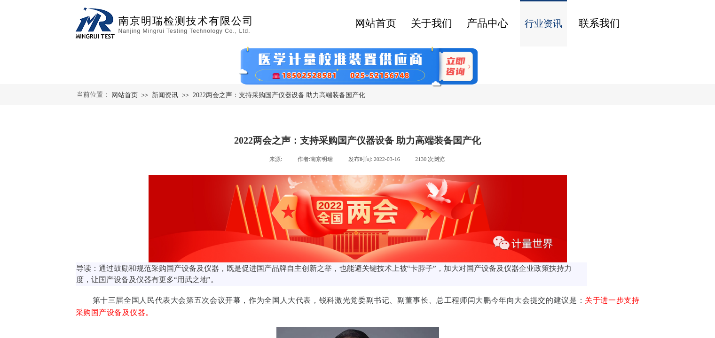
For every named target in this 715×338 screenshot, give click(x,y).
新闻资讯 (165, 95)
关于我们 (431, 23)
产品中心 (487, 23)
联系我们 (599, 23)
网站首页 (375, 23)
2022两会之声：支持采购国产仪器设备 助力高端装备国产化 (279, 95)
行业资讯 (543, 23)
